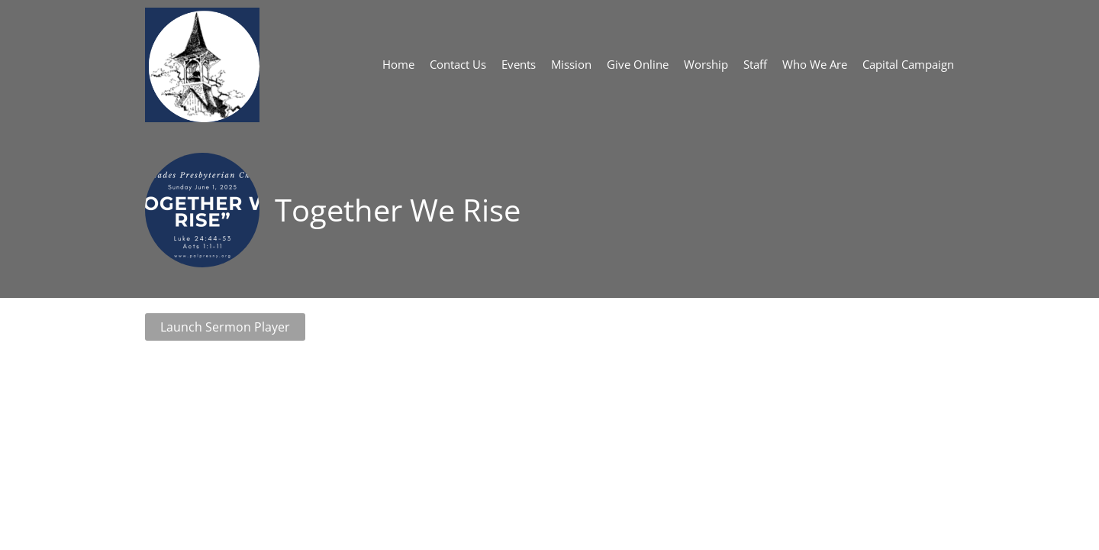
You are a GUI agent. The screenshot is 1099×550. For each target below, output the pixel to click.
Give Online (638, 64)
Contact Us (458, 64)
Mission (571, 64)
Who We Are (814, 64)
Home (398, 64)
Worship (706, 64)
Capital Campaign (908, 64)
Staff (755, 64)
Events (518, 64)
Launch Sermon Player (225, 327)
